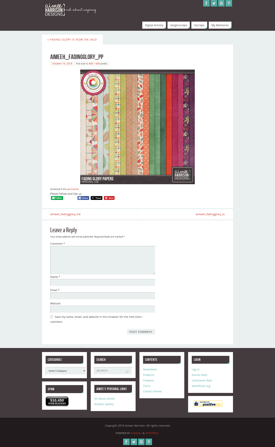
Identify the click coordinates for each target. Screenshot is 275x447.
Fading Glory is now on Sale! (72, 39)
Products (148, 375)
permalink (73, 189)
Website (55, 303)
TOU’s (146, 386)
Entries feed (199, 375)
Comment (57, 243)
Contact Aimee (152, 391)
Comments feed (202, 380)
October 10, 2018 (62, 63)
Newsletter (150, 369)
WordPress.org (201, 386)
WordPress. (152, 433)
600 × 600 (94, 63)
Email (55, 290)
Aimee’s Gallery (104, 404)
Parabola (136, 433)
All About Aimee (104, 398)
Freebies (148, 380)
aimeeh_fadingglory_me (65, 214)
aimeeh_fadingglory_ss (210, 214)
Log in (195, 369)
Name (55, 277)
